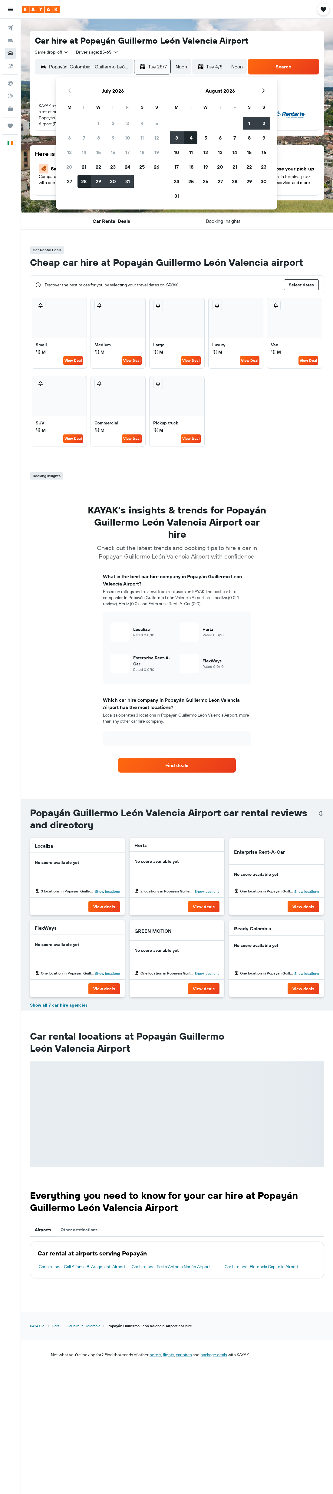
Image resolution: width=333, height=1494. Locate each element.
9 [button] (113, 138)
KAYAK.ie (37, 1326)
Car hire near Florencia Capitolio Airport (261, 1266)
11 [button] (142, 138)
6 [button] (69, 138)
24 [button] (127, 167)
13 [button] (69, 152)
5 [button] (156, 123)
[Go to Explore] (10, 83)
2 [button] (113, 123)
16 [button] (113, 152)
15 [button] (98, 152)
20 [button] (69, 167)
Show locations (107, 891)
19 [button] (156, 152)
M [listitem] (41, 352)
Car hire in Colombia (83, 1326)
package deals (213, 1354)
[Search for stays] (10, 41)
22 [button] (98, 167)
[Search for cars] (10, 53)
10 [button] (127, 138)
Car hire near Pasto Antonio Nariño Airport (171, 1266)
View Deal (73, 360)
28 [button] (84, 181)
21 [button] (84, 167)
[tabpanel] (177, 1260)
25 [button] (142, 167)
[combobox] (52, 52)
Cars (55, 1326)
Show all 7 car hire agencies (58, 1005)
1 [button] (98, 123)
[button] (10, 9)
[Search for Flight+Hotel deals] (10, 66)
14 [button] (84, 152)
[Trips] (10, 126)
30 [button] (113, 181)
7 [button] (84, 138)
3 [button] (127, 123)
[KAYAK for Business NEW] (10, 109)
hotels (155, 1354)
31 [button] (127, 181)
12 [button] (156, 138)
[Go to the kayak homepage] (41, 9)
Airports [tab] (43, 1229)
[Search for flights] (10, 28)
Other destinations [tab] (79, 1229)
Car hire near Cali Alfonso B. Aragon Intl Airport (82, 1266)
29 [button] (98, 181)
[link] (177, 765)
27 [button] (69, 181)
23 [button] (113, 167)
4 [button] (142, 123)
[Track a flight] (10, 96)
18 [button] (142, 152)
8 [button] (98, 138)
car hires (184, 1354)
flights (168, 1354)
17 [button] (127, 152)
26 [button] (156, 167)
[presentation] (321, 813)
